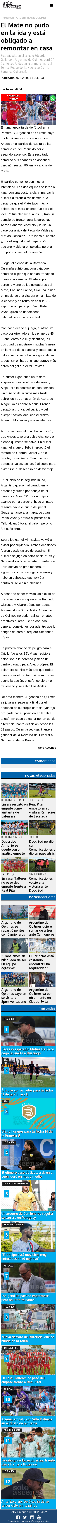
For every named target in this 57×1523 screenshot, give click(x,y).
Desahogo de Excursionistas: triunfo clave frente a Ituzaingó (28, 1462)
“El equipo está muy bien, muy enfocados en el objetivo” (24, 1257)
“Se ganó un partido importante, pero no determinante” (25, 1298)
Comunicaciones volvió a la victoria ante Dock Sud (41, 884)
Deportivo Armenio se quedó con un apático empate (13, 847)
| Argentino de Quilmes (30, 17)
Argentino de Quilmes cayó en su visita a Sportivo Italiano (13, 996)
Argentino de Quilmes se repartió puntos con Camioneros (13, 928)
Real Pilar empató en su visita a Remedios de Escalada (42, 810)
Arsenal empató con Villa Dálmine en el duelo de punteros (26, 1421)
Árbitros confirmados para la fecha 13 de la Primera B (27, 1092)
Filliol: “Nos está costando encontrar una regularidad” (41, 962)
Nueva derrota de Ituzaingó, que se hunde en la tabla (27, 1339)
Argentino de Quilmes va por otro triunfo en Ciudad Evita (40, 996)
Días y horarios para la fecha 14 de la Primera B (27, 1133)
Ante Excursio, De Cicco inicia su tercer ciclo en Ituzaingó (25, 1503)
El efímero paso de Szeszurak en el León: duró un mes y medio (27, 1174)
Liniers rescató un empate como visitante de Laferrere (14, 810)
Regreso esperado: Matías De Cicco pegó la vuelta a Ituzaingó (27, 1051)
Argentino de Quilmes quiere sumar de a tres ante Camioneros (41, 928)
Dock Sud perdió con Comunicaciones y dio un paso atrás (42, 847)
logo (12, 5)
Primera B (7, 17)
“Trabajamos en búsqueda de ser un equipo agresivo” (13, 962)
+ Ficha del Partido (13, 97)
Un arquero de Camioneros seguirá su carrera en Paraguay (27, 1216)
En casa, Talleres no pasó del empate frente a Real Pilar (14, 884)
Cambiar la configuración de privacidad (28, 1521)
